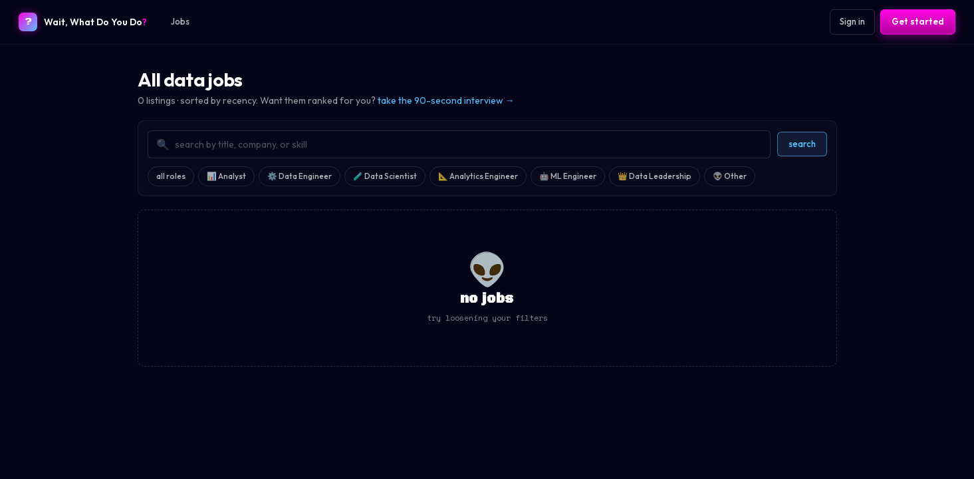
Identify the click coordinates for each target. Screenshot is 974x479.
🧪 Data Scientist (385, 176)
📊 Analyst (226, 176)
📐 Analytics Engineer (478, 176)
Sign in (852, 21)
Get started (918, 21)
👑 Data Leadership (654, 176)
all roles (170, 176)
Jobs (180, 21)
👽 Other (730, 176)
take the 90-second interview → (446, 100)
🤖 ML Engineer (567, 176)
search (802, 143)
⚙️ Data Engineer (299, 176)
